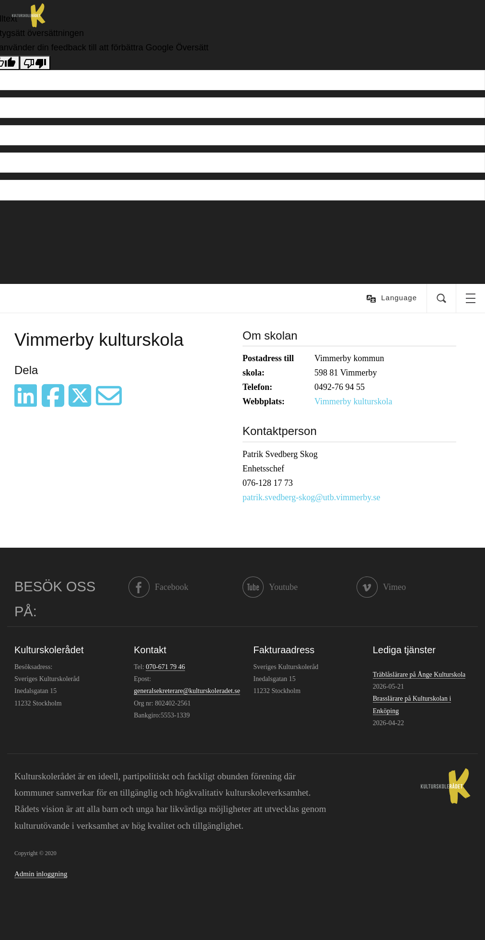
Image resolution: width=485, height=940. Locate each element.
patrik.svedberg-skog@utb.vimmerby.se (311, 497)
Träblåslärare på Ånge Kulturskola (419, 674)
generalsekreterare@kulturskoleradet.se (187, 690)
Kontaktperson (279, 430)
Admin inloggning (40, 874)
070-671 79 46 (165, 666)
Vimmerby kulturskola (353, 401)
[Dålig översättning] (35, 63)
